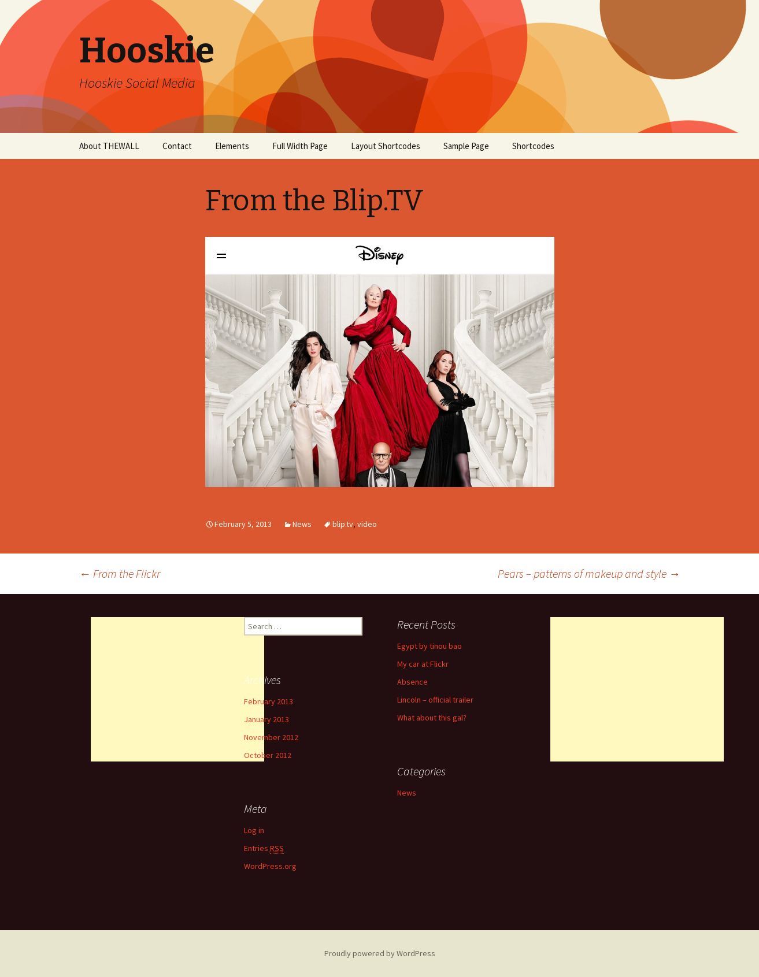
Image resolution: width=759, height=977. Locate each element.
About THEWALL (109, 145)
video (367, 524)
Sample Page (466, 145)
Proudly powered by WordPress (379, 953)
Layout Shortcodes (385, 145)
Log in (254, 830)
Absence (412, 682)
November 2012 (271, 737)
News (302, 524)
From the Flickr (119, 573)
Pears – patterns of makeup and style (589, 573)
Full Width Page (300, 145)
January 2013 (266, 719)
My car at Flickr (423, 664)
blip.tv (342, 524)
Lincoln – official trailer (435, 699)
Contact (177, 145)
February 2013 (268, 701)
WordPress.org (270, 866)
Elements (232, 145)
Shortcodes (533, 145)
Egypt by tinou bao (429, 646)
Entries (264, 848)
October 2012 (267, 755)
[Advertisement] (177, 689)
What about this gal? (431, 717)
